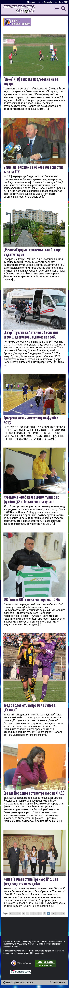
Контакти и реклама (58, 982)
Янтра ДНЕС (63, 2)
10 (53, 913)
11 (58, 913)
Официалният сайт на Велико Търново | (43, 2)
